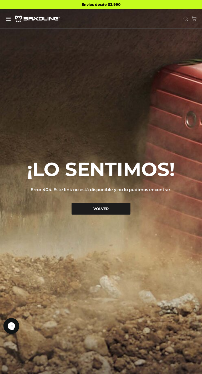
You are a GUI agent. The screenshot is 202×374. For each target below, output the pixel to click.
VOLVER (101, 208)
